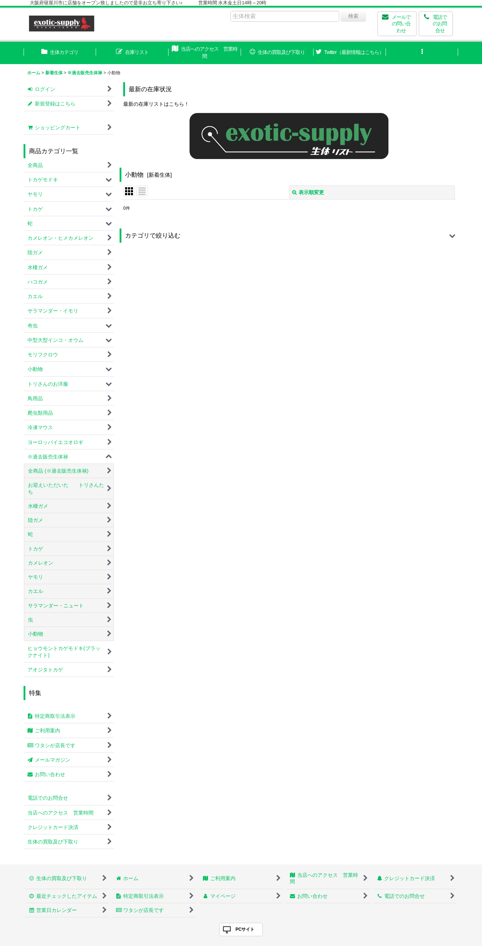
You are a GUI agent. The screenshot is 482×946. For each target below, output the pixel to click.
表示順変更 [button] (308, 192)
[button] (422, 53)
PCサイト (245, 929)
